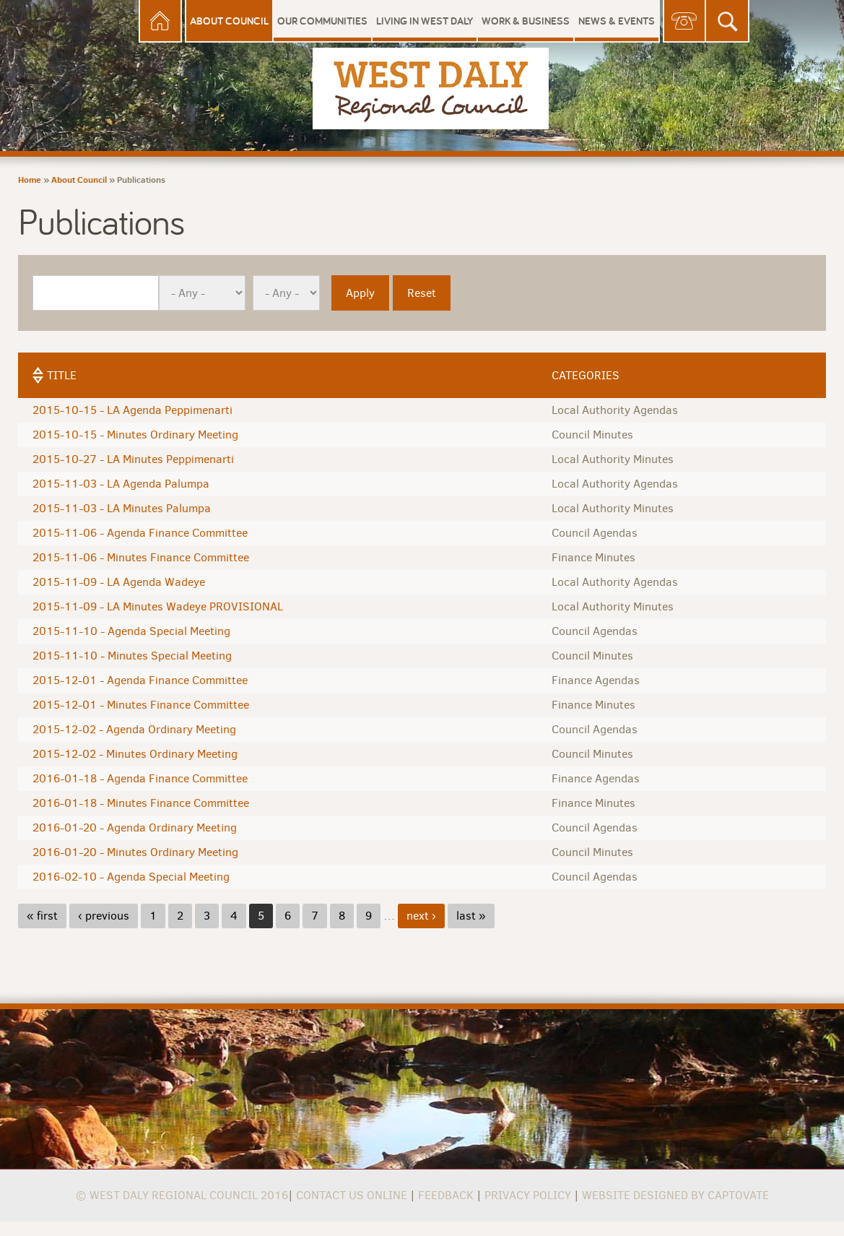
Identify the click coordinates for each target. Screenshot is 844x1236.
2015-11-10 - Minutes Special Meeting (132, 655)
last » (471, 915)
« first (42, 915)
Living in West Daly (424, 20)
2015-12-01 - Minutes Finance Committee (140, 704)
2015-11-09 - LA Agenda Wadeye (118, 581)
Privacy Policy (527, 1195)
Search (727, 21)
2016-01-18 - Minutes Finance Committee (140, 803)
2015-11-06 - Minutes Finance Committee (140, 557)
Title (62, 375)
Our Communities (322, 20)
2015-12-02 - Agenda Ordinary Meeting (134, 729)
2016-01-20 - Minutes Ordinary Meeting (135, 852)
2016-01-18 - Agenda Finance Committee (140, 778)
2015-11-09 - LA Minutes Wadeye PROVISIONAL (157, 606)
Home (160, 21)
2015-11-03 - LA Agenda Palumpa (120, 483)
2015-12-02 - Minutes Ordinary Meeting (135, 753)
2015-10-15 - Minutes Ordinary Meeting (135, 434)
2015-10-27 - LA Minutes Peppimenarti (133, 459)
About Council (229, 20)
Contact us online (351, 1195)
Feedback (446, 1195)
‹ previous (103, 915)
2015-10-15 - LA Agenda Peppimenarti (132, 410)
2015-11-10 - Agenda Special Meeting (131, 631)
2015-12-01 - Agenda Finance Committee (140, 680)
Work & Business (526, 20)
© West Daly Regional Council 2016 (182, 1195)
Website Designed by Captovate (675, 1195)
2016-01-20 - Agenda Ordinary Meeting (134, 827)
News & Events (616, 20)
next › (421, 915)
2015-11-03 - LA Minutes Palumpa (121, 508)
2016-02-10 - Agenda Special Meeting (131, 876)
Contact (684, 21)
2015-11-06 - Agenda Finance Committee (140, 532)
